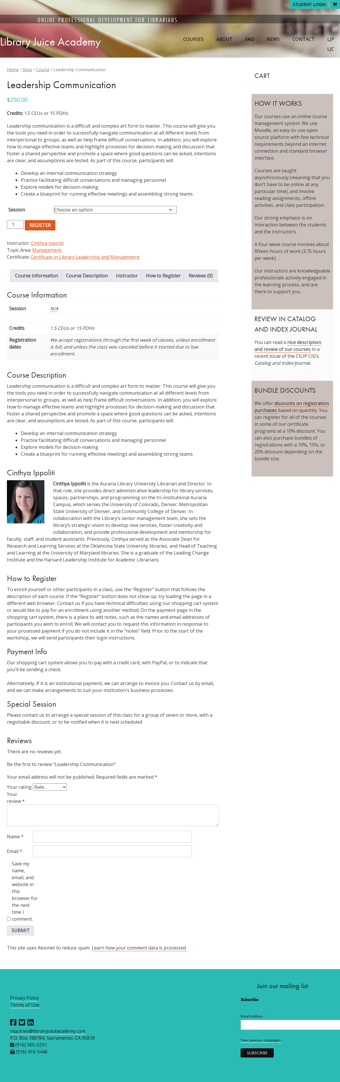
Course (43, 69)
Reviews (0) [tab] (201, 276)
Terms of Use (24, 1005)
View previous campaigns (261, 1040)
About (224, 39)
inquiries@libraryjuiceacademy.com (47, 1031)
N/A (54, 308)
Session (16, 210)
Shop (27, 69)
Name (15, 836)
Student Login (309, 4)
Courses (193, 39)
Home (13, 69)
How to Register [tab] (163, 276)
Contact (303, 39)
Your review (16, 797)
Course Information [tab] (36, 276)
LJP (330, 39)
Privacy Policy (24, 998)
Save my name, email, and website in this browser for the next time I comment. (25, 891)
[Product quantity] (15, 224)
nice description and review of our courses (287, 345)
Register (40, 225)
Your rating (19, 787)
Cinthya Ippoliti (47, 243)
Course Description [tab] (87, 276)
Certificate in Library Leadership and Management (85, 257)
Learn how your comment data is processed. (139, 948)
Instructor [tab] (127, 276)
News (273, 39)
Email (14, 851)
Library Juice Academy (50, 41)
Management (46, 250)
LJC (330, 49)
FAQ (249, 39)
